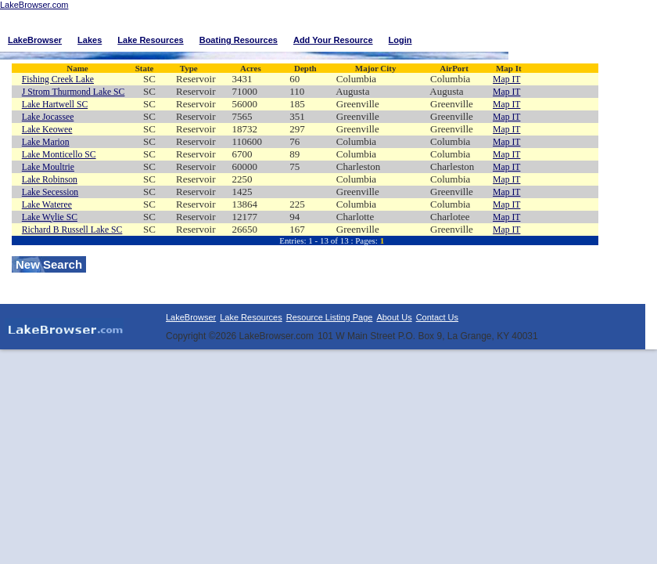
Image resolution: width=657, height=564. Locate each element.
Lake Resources (251, 317)
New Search (49, 264)
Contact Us (437, 317)
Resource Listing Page (329, 317)
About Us (393, 317)
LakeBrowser (191, 317)
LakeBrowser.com (34, 4)
